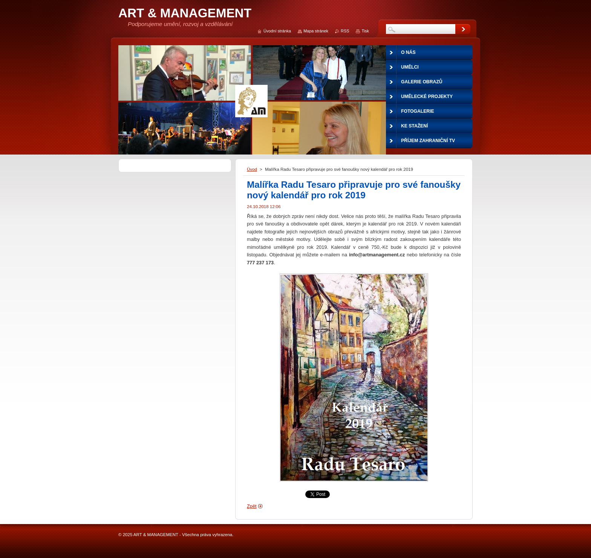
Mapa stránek (315, 31)
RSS (345, 31)
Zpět (252, 506)
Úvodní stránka (277, 31)
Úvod (252, 169)
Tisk (365, 31)
